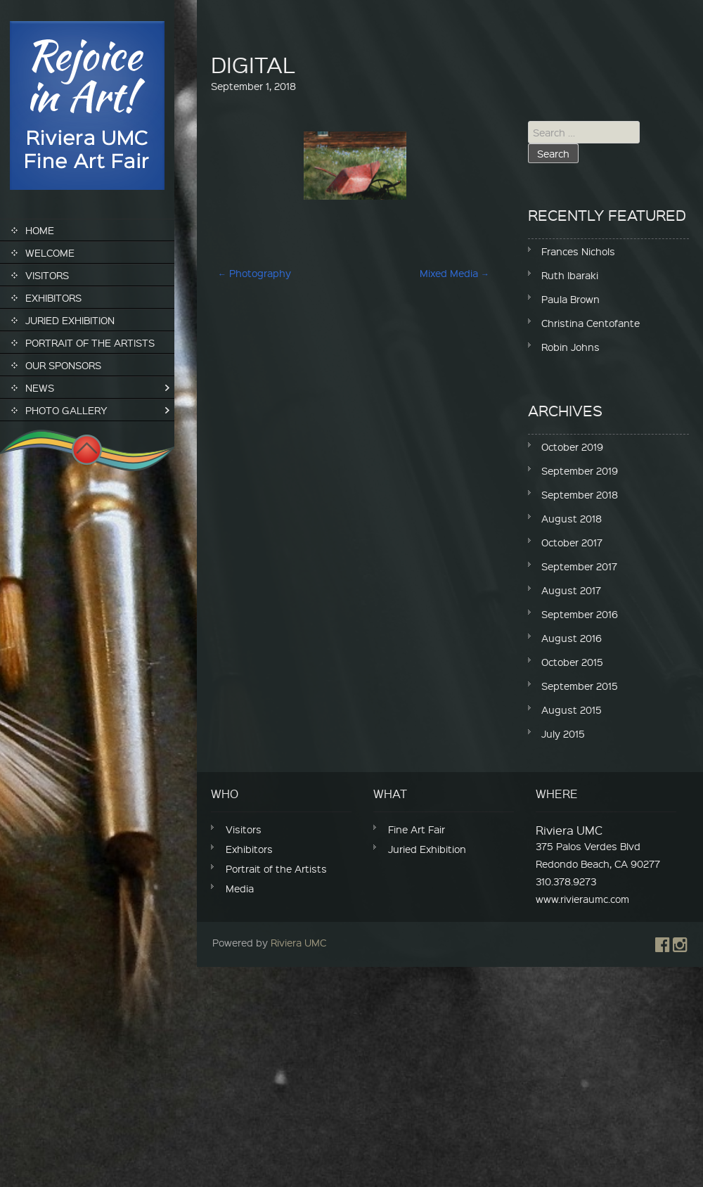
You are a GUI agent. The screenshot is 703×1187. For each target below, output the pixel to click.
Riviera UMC (298, 942)
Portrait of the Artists (90, 342)
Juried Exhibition (70, 320)
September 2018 (579, 494)
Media (240, 888)
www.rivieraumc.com (582, 898)
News (39, 387)
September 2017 (579, 566)
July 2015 (563, 733)
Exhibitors (53, 297)
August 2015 (571, 709)
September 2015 (579, 685)
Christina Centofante (590, 322)
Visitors (47, 275)
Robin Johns (570, 346)
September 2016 (579, 614)
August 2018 (571, 518)
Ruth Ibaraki (569, 275)
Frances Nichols (578, 251)
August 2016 (571, 637)
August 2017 (571, 590)
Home (39, 230)
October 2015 (572, 661)
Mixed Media (454, 273)
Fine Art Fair (416, 829)
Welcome (50, 252)
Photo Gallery (66, 410)
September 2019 (579, 470)
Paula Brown (570, 299)
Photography (254, 273)
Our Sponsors (63, 365)
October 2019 (572, 446)
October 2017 (571, 542)
